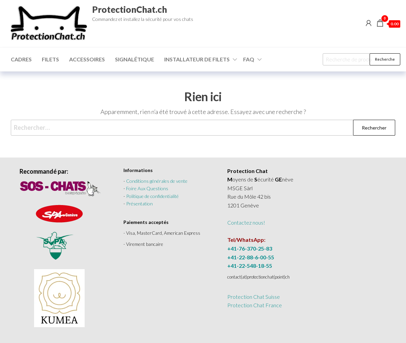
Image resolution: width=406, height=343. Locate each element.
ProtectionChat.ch (129, 9)
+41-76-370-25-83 (249, 248)
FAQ (248, 59)
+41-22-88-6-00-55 (250, 257)
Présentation (139, 203)
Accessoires (87, 59)
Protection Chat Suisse (253, 296)
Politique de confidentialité (152, 196)
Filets (50, 59)
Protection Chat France (254, 305)
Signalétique (134, 59)
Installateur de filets (197, 59)
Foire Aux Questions (147, 188)
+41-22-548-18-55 (249, 265)
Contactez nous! (246, 222)
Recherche (385, 59)
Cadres (21, 59)
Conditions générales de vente (156, 181)
